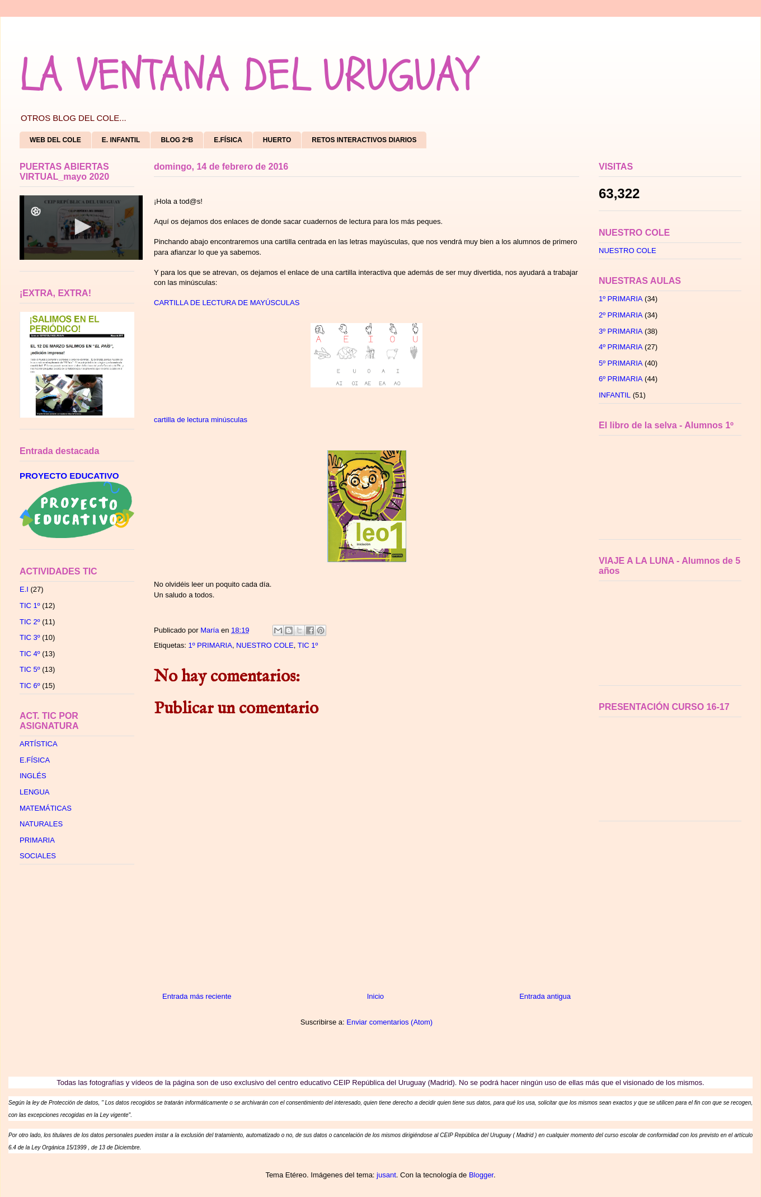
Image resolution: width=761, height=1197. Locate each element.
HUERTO (277, 140)
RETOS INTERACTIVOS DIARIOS (364, 140)
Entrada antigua (545, 996)
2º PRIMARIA (620, 315)
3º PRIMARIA (620, 331)
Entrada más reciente (197, 996)
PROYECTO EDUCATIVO (69, 475)
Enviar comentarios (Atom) (389, 1022)
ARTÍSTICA (39, 744)
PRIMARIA (37, 840)
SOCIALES (38, 856)
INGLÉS (33, 775)
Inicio (375, 996)
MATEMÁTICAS (46, 808)
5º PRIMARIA (620, 363)
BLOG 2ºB (177, 140)
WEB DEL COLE (55, 140)
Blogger (481, 1175)
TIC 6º (30, 685)
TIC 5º (30, 669)
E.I (24, 589)
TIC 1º (308, 645)
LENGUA (34, 792)
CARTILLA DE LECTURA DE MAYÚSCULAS (226, 302)
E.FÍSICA (228, 140)
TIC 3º (30, 637)
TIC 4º (30, 653)
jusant (386, 1175)
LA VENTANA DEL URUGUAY (248, 75)
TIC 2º (30, 622)
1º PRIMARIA (210, 645)
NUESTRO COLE (265, 645)
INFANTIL (615, 395)
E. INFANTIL (121, 140)
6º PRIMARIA (620, 379)
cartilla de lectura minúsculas (200, 419)
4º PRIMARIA (620, 347)
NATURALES (41, 824)
